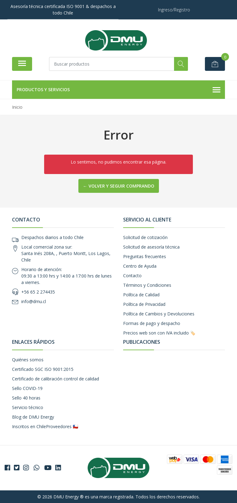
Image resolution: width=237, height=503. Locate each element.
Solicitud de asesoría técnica (151, 247)
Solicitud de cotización (145, 237)
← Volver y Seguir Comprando (118, 186)
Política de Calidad (141, 295)
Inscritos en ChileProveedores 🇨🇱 (45, 426)
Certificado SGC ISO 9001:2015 (42, 369)
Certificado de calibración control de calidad (55, 379)
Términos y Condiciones (147, 285)
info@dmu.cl (33, 301)
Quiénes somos (28, 360)
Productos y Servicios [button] (118, 90)
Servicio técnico (27, 407)
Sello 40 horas (26, 398)
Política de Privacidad (144, 304)
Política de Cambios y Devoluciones (158, 314)
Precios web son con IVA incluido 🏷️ (159, 333)
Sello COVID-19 (27, 388)
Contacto (132, 275)
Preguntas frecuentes (144, 256)
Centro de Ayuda (139, 266)
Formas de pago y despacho (151, 323)
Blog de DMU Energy (33, 417)
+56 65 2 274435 (38, 292)
